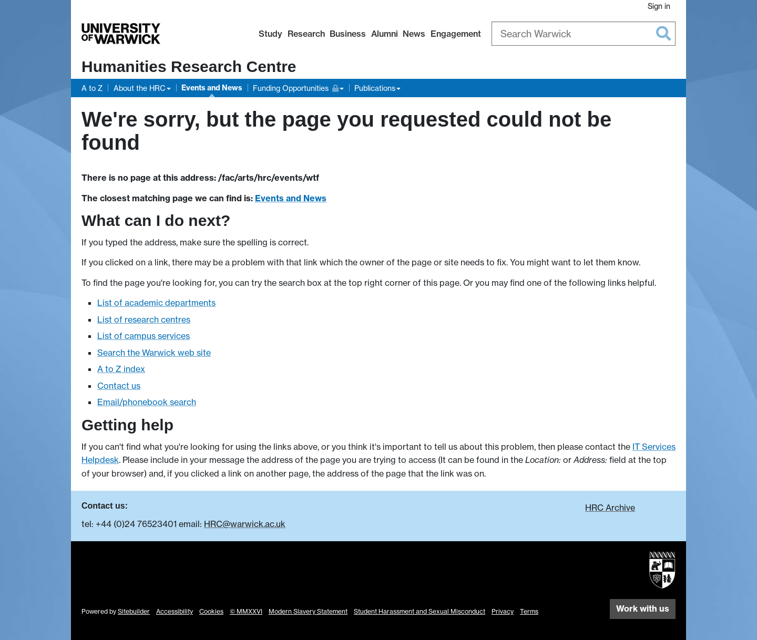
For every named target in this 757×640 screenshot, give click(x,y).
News (414, 33)
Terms (529, 611)
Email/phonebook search (146, 402)
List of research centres (143, 319)
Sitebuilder (134, 611)
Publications (374, 88)
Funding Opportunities (296, 86)
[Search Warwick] (584, 34)
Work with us (642, 608)
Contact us (118, 385)
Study (270, 33)
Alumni (384, 33)
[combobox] (584, 34)
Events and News (211, 87)
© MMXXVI (246, 611)
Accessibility (174, 611)
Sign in (659, 6)
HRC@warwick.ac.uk (244, 524)
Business (348, 33)
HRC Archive (610, 507)
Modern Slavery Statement (308, 611)
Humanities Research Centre (188, 66)
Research (306, 33)
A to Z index (121, 369)
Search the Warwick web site (154, 352)
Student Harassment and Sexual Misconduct (419, 611)
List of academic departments (156, 302)
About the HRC (140, 88)
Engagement (456, 33)
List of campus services (143, 336)
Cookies (211, 611)
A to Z (92, 88)
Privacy (503, 611)
